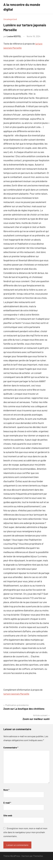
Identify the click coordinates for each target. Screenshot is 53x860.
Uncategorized (10, 19)
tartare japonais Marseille (16, 693)
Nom (6, 789)
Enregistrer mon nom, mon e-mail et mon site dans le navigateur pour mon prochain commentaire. (25, 832)
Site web (7, 815)
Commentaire (10, 747)
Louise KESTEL (14, 36)
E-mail (7, 802)
